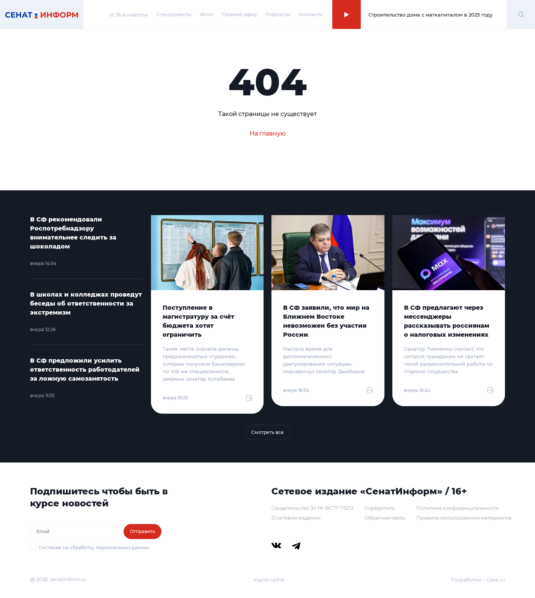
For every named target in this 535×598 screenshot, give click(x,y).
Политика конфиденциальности (457, 508)
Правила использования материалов (464, 518)
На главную (268, 133)
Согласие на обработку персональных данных (94, 547)
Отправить (142, 531)
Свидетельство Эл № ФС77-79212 (312, 508)
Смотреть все (267, 432)
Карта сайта (269, 580)
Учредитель (380, 508)
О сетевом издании (296, 518)
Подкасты (277, 14)
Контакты (311, 14)
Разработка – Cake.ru (478, 580)
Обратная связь (385, 518)
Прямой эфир (239, 14)
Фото (206, 14)
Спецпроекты (174, 14)
